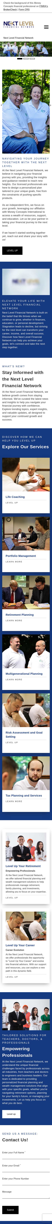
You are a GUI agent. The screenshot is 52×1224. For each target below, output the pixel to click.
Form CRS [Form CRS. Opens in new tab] (24, 9)
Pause (4, 46)
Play (11, 46)
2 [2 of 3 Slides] (26, 58)
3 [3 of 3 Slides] (32, 58)
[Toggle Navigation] (46, 27)
